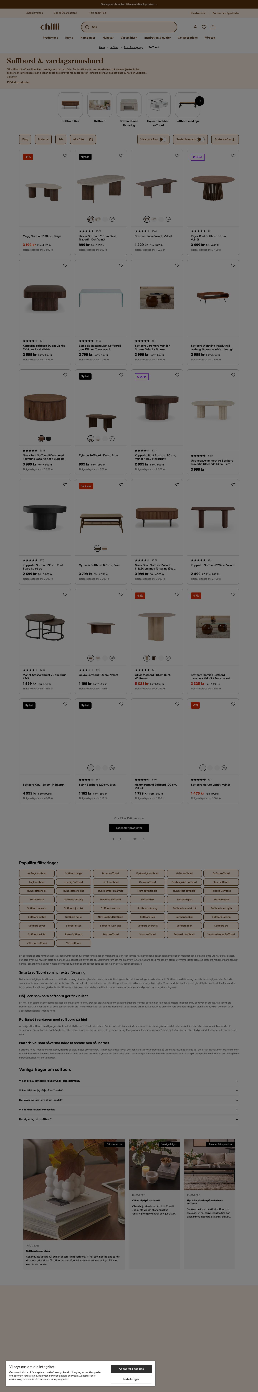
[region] (80, 1373)
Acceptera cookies (131, 1368)
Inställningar (131, 1379)
